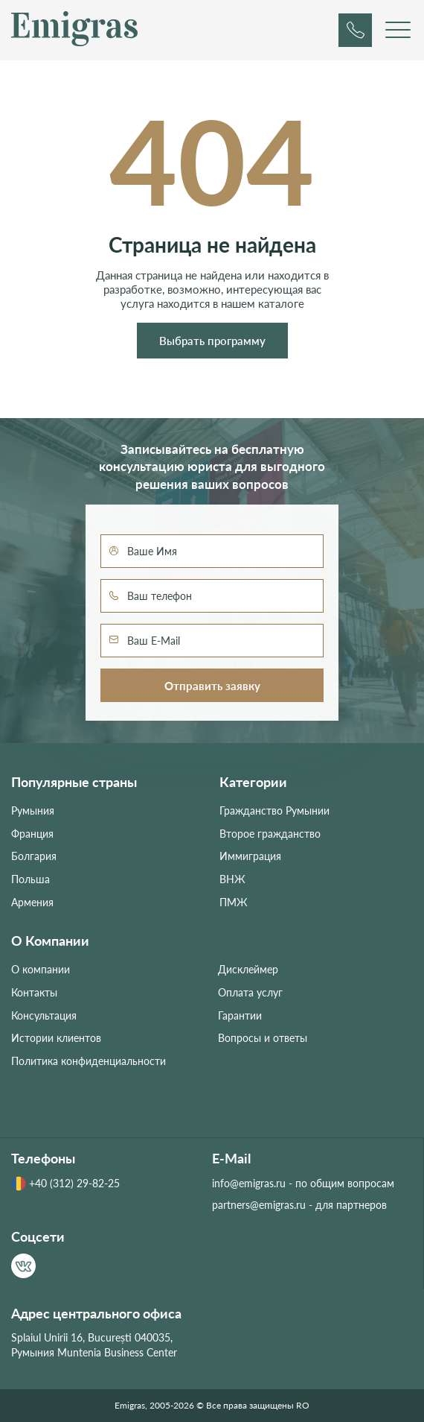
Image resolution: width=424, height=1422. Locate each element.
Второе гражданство (270, 833)
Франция (32, 833)
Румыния (32, 810)
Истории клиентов (56, 1037)
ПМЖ (233, 902)
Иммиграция (250, 856)
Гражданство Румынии (274, 810)
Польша (30, 879)
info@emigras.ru (249, 1183)
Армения (32, 902)
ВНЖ (232, 879)
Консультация (44, 1015)
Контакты (34, 992)
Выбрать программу (212, 340)
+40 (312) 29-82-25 (65, 1183)
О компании (40, 969)
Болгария (34, 856)
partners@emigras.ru (259, 1204)
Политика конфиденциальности (88, 1061)
